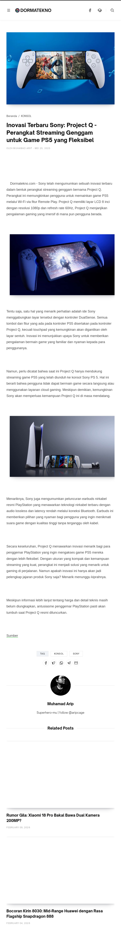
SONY (76, 653)
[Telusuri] (112, 10)
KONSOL (26, 116)
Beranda (11, 116)
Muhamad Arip (60, 704)
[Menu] (8, 10)
